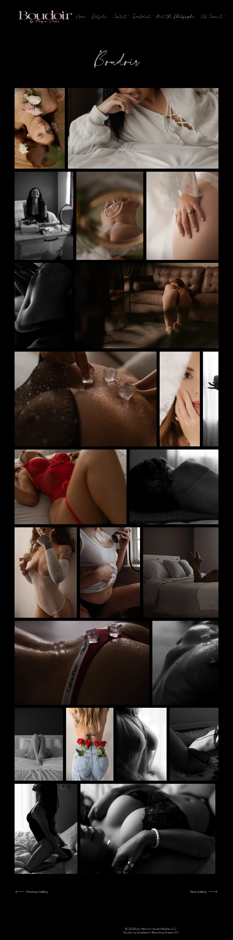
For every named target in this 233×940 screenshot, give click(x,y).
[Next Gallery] (195, 891)
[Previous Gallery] (38, 891)
